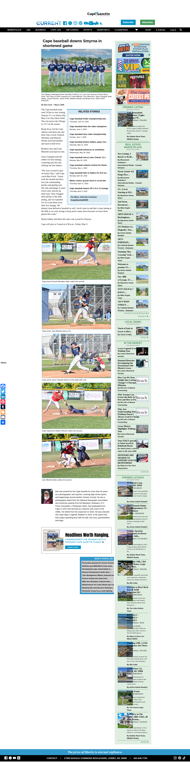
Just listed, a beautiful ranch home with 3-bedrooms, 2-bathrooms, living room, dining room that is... (137, 577)
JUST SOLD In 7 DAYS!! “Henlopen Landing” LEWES (125, 291)
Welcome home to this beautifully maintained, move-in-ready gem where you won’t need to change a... (137, 494)
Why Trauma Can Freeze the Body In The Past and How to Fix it (128, 397)
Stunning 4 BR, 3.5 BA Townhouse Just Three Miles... (137, 645)
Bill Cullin (134, 583)
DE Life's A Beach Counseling (126, 389)
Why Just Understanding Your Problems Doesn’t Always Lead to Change (128, 413)
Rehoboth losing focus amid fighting (97, 591)
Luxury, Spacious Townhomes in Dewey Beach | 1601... (137, 533)
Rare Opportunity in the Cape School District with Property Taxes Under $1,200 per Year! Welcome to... (136, 601)
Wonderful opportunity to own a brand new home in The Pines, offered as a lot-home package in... (137, 730)
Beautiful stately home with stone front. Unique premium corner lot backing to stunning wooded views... (137, 520)
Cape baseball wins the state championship (90, 126)
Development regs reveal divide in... (97, 569)
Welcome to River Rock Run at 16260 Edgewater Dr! (137, 589)
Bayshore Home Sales (126, 196)
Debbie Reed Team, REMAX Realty (136, 137)
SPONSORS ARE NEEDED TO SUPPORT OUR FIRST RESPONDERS (129, 459)
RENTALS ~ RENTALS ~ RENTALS (132, 617)
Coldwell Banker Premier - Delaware (126, 246)
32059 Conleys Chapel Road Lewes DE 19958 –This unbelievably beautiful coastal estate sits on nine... (136, 700)
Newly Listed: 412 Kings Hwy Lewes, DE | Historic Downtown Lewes (126, 173)
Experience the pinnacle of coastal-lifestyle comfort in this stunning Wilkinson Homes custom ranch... (136, 680)
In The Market (133, 343)
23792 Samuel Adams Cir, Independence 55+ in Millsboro (137, 508)
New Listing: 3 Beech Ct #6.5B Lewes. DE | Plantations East (125, 156)
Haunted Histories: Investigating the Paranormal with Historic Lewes (126, 364)
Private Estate (133, 691)
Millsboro (130, 513)
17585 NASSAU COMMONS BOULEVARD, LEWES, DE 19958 (95, 758)
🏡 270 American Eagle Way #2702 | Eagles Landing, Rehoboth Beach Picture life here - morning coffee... (137, 129)
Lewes (129, 488)
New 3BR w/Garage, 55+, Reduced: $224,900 (125, 279)
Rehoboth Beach (132, 120)
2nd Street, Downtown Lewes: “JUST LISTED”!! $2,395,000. (124, 203)
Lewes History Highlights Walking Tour (126, 428)
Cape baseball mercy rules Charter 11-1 (88, 157)
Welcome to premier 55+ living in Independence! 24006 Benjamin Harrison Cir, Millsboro (125, 266)
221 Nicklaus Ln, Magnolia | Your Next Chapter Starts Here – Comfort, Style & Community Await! (125, 229)
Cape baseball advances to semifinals (87, 150)
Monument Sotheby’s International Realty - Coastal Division (130, 164)
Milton (129, 595)
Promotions (130, 313)
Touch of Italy (126, 334)
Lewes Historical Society (126, 355)
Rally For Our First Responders (127, 467)
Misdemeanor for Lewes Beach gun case (98, 585)
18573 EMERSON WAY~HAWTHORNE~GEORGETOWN (126, 241)
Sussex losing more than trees (94, 578)
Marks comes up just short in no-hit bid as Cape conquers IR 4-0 (99, 181)
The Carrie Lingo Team (135, 708)
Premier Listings (133, 477)
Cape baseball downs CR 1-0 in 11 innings (89, 188)
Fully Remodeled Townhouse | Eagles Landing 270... (136, 115)
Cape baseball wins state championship (88, 134)
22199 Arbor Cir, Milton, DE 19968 (135, 669)
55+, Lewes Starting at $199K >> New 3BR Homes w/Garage (126, 191)
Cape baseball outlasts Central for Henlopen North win (95, 165)
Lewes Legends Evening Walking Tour (128, 349)
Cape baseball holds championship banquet (90, 119)
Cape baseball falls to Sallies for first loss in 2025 (92, 173)
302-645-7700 (140, 758)
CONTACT (52, 758)
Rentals (142, 316)
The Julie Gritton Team (135, 609)
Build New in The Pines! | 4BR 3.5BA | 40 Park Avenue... (137, 716)
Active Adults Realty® (124, 234)
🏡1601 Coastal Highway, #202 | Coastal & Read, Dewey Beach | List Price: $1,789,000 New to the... (137, 548)
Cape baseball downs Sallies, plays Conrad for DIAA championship (100, 142)
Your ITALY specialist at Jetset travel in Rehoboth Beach (128, 443)
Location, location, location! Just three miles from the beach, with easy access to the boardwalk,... (137, 659)
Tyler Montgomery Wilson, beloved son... (99, 575)
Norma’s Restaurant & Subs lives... (96, 572)
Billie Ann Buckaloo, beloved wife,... (97, 581)
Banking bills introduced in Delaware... (98, 588)
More (143, 337)
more (143, 472)
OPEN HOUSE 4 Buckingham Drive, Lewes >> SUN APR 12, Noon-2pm (125, 216)
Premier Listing (133, 107)
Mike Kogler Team (124, 209)
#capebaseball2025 (79, 200)
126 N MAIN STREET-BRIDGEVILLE (125, 303)
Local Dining (133, 322)
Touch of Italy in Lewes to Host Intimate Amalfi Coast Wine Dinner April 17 (125, 330)
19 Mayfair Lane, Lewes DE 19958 (135, 484)
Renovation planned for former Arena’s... (99, 563)
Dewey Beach (132, 539)
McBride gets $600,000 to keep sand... (97, 566)
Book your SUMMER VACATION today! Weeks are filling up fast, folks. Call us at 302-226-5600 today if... (136, 629)
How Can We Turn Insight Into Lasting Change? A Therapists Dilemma (128, 381)
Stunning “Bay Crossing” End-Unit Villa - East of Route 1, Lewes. (125, 254)
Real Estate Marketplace (133, 146)
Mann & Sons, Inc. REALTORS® (136, 637)
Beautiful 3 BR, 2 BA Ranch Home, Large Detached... (136, 564)
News (142, 313)
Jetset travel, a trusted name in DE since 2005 (128, 449)
